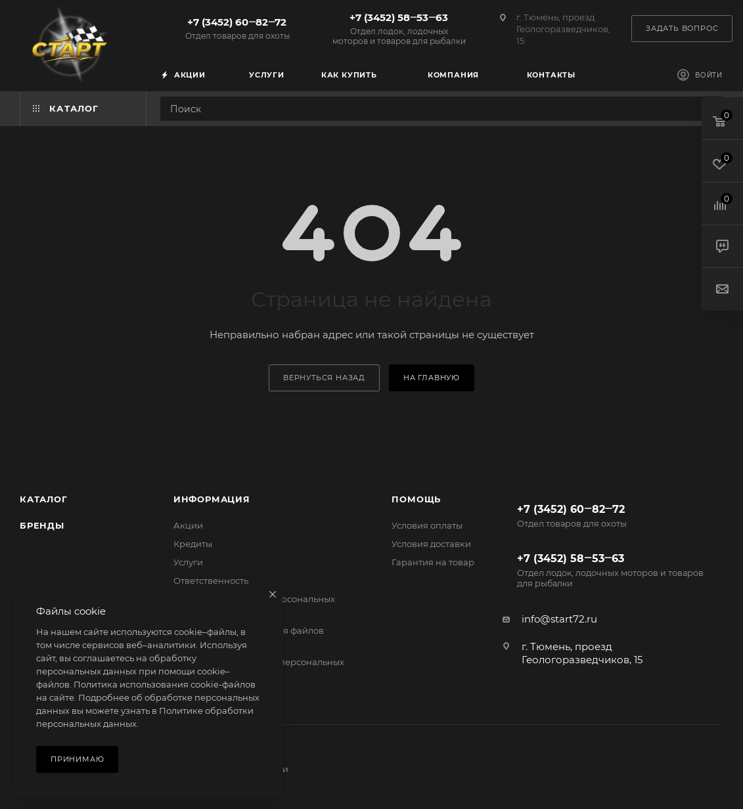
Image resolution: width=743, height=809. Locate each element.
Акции (188, 525)
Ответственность (210, 580)
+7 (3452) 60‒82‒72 (237, 28)
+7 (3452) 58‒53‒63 (399, 28)
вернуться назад (324, 377)
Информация (211, 499)
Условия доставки (431, 543)
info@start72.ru (559, 619)
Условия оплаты (427, 525)
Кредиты (192, 543)
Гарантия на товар (433, 562)
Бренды (42, 525)
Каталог (44, 499)
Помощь (416, 499)
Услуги (188, 562)
